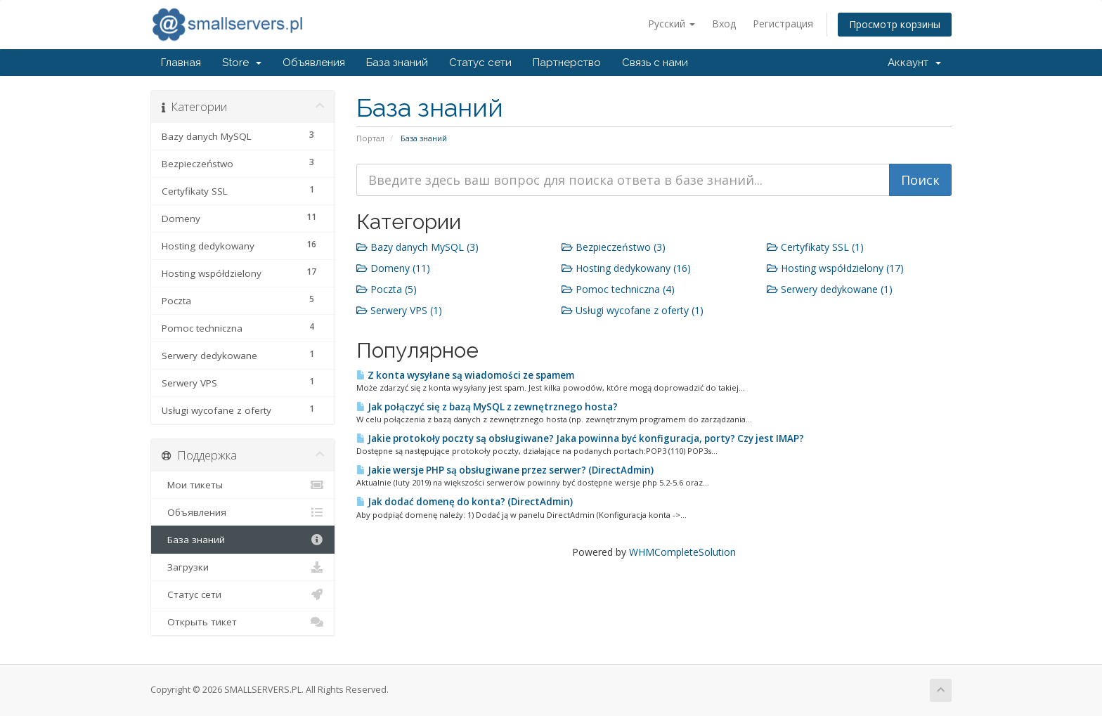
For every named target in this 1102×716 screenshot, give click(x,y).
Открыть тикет (243, 621)
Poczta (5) (386, 289)
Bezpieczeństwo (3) (614, 247)
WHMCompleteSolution (682, 552)
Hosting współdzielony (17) (835, 268)
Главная (181, 62)
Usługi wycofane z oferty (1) (633, 310)
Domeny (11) (393, 268)
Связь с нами (655, 62)
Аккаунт (914, 62)
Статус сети (480, 62)
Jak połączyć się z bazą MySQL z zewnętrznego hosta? (487, 407)
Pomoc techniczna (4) (618, 289)
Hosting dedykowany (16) (626, 268)
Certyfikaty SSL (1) (815, 247)
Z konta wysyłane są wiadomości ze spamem (465, 375)
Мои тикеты (243, 484)
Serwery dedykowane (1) (830, 289)
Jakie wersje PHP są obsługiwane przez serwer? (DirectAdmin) (505, 470)
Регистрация (783, 23)
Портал (370, 138)
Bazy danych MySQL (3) (417, 247)
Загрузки (243, 567)
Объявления (314, 62)
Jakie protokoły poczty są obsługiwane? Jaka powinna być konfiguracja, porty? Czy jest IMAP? (580, 438)
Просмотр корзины (894, 24)
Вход (724, 23)
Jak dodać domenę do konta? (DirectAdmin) (464, 501)
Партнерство (567, 62)
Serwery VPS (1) (399, 310)
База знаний (397, 62)
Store (241, 62)
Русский (671, 23)
